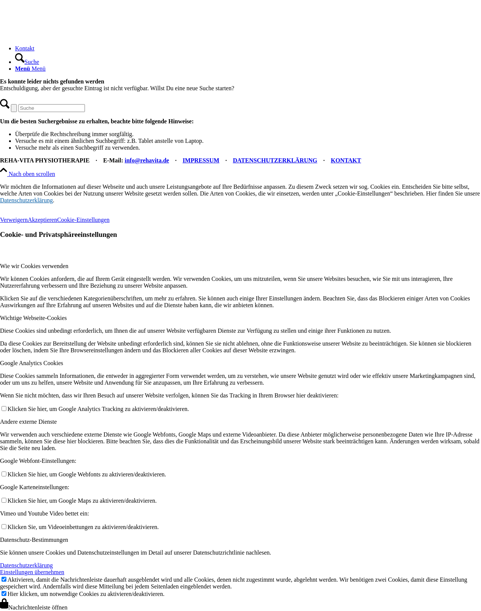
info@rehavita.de (147, 160)
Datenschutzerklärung (26, 200)
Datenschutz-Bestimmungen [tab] (34, 540)
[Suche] (27, 62)
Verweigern (14, 220)
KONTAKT (346, 160)
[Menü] (30, 68)
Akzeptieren (42, 220)
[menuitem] (248, 48)
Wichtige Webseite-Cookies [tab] (33, 318)
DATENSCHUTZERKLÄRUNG (275, 160)
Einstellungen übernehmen (32, 572)
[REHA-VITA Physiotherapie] (56, 35)
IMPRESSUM (201, 160)
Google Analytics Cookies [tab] (31, 363)
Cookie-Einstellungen (83, 220)
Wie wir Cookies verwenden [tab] (34, 266)
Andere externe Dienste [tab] (28, 421)
